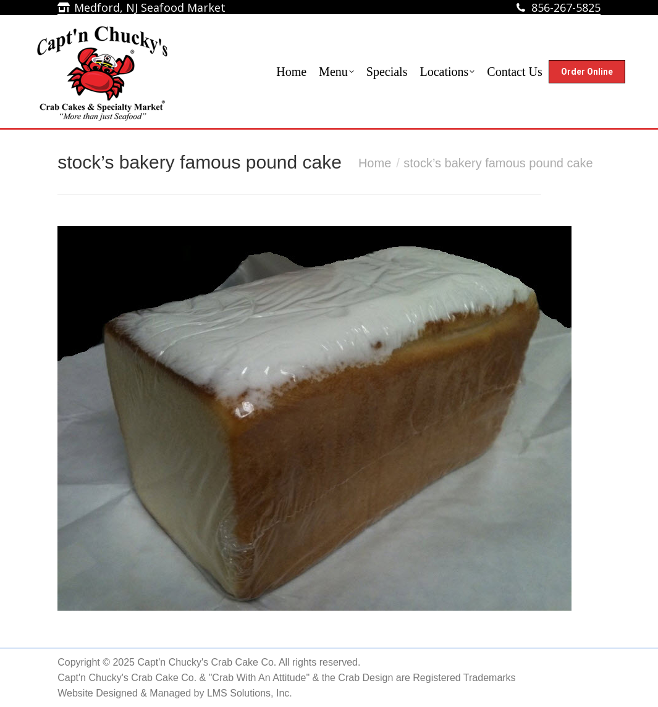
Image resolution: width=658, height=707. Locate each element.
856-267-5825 (566, 7)
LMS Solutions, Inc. (249, 693)
